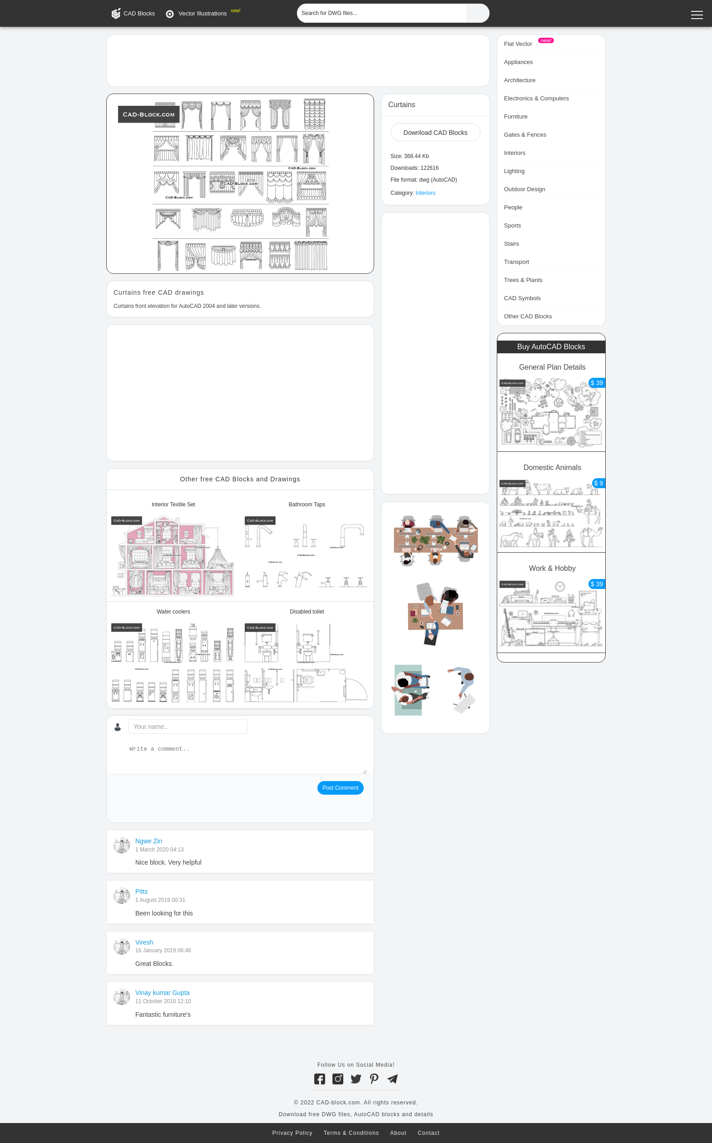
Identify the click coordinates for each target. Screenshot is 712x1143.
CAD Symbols (522, 298)
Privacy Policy (292, 1133)
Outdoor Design (524, 189)
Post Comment (340, 788)
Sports (512, 225)
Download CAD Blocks (436, 132)
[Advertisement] (298, 60)
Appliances (518, 62)
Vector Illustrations (202, 13)
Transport (516, 261)
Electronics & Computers (536, 98)
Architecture (519, 80)
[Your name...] (188, 726)
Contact (429, 1133)
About (398, 1133)
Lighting (514, 171)
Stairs (511, 243)
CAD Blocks (139, 13)
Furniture (516, 116)
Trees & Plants (523, 280)
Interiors (425, 193)
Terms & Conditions (351, 1133)
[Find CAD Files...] (478, 13)
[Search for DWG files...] (381, 13)
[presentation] (183, 798)
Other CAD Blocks (528, 316)
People (513, 207)
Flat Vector (518, 43)
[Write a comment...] (247, 759)
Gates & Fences (525, 134)
